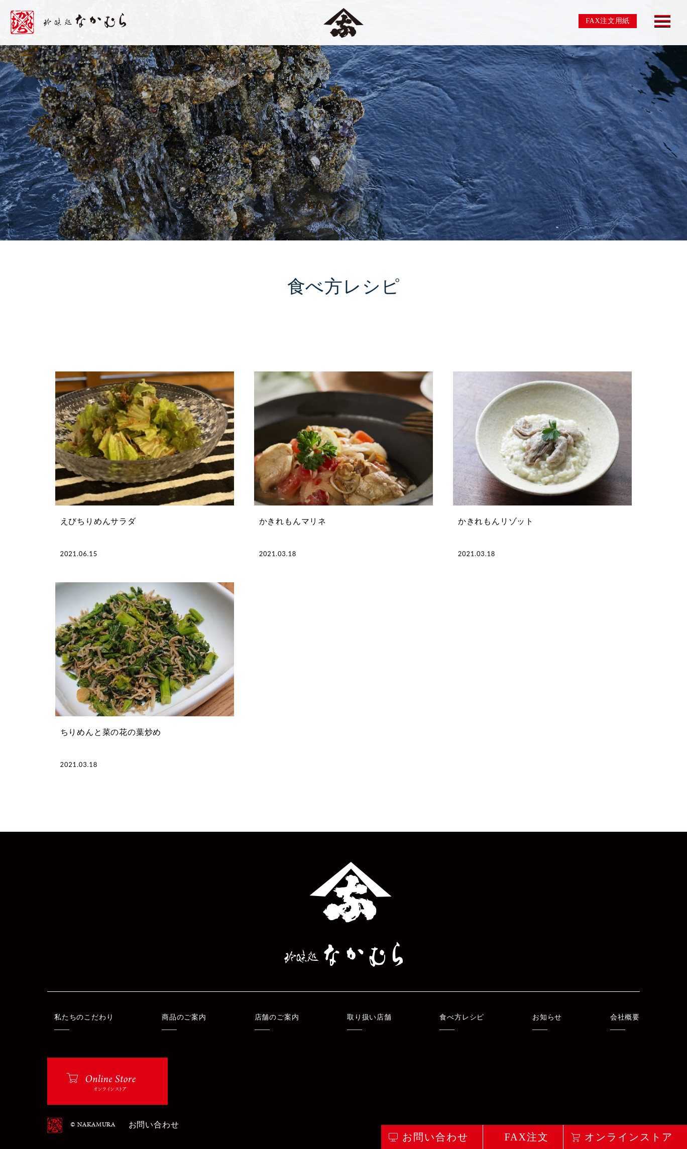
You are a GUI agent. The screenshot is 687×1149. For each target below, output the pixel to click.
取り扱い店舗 (369, 1017)
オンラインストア (629, 1136)
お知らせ (547, 1017)
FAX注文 (526, 1136)
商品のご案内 (184, 1017)
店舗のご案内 (277, 1017)
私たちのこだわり (83, 1017)
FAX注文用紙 (608, 21)
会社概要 (625, 1017)
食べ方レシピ (461, 1017)
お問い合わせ (154, 1125)
